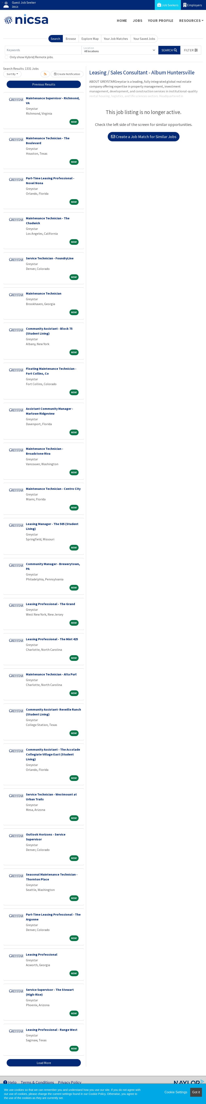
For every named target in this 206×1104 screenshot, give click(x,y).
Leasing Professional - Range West (51, 1030)
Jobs (137, 20)
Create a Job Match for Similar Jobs (143, 136)
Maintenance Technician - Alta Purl (51, 674)
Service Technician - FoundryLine (50, 258)
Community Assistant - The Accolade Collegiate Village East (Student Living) (53, 754)
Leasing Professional (41, 954)
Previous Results (43, 84)
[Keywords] (43, 50)
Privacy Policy (69, 1082)
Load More (44, 1063)
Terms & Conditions (37, 1082)
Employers (192, 4)
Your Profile (161, 20)
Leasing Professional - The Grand (50, 604)
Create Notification (67, 74)
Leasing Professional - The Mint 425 (52, 639)
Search (55, 39)
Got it (196, 1092)
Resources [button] (190, 20)
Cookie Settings (175, 1092)
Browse (71, 39)
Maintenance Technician (43, 293)
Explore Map (90, 39)
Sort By (11, 74)
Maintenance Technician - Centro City (53, 489)
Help (10, 1082)
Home (122, 20)
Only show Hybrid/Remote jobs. (31, 57)
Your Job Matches (116, 39)
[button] (190, 50)
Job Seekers (167, 4)
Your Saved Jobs (144, 39)
